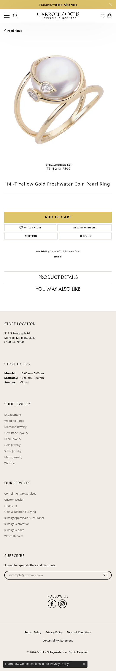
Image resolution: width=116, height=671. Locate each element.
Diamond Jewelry (15, 427)
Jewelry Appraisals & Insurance (24, 518)
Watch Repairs (13, 536)
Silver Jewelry (13, 451)
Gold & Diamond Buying (20, 512)
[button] (15, 15)
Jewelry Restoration (17, 524)
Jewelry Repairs (14, 530)
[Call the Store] (14, 342)
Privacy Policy (54, 632)
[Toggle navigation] (7, 15)
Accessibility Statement (58, 640)
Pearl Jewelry (12, 439)
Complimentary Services (20, 493)
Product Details (58, 277)
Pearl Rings (14, 31)
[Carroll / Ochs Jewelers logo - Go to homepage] (58, 15)
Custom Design (14, 500)
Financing (10, 506)
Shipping (31, 236)
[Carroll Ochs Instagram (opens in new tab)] (62, 603)
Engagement (12, 415)
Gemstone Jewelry (16, 433)
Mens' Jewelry (13, 457)
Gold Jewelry (12, 445)
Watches (9, 463)
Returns (85, 236)
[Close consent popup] (84, 664)
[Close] (110, 4)
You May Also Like (58, 288)
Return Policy (32, 632)
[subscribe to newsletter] (105, 575)
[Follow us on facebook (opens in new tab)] (52, 603)
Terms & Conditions (79, 632)
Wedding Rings (14, 421)
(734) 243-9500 (58, 169)
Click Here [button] (70, 5)
